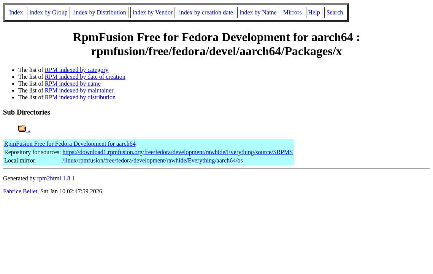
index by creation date (206, 12)
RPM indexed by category (77, 70)
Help (314, 12)
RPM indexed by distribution (80, 97)
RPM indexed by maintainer (79, 90)
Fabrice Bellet (20, 191)
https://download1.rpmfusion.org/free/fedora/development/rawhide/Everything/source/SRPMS (177, 152)
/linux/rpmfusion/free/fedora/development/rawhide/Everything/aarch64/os (152, 160)
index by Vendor (153, 12)
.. (24, 129)
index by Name (258, 12)
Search (335, 12)
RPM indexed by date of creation (85, 76)
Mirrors (292, 12)
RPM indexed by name (73, 83)
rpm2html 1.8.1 (56, 178)
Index (16, 12)
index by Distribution (100, 12)
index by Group (48, 12)
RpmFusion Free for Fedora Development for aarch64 (70, 143)
